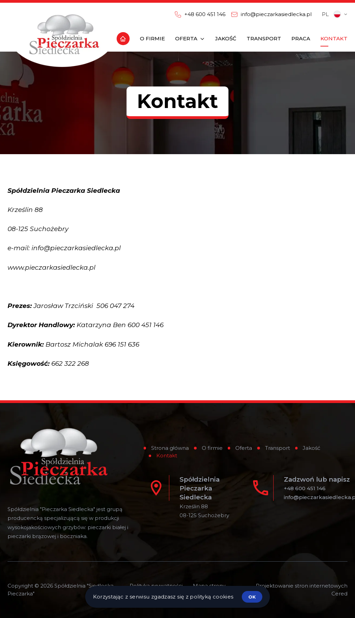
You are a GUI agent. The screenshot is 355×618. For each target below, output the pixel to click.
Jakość (311, 448)
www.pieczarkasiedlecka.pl (51, 267)
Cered (339, 593)
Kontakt (166, 455)
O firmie (212, 448)
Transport (277, 448)
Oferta (243, 448)
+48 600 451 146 (305, 488)
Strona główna (170, 448)
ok (252, 597)
